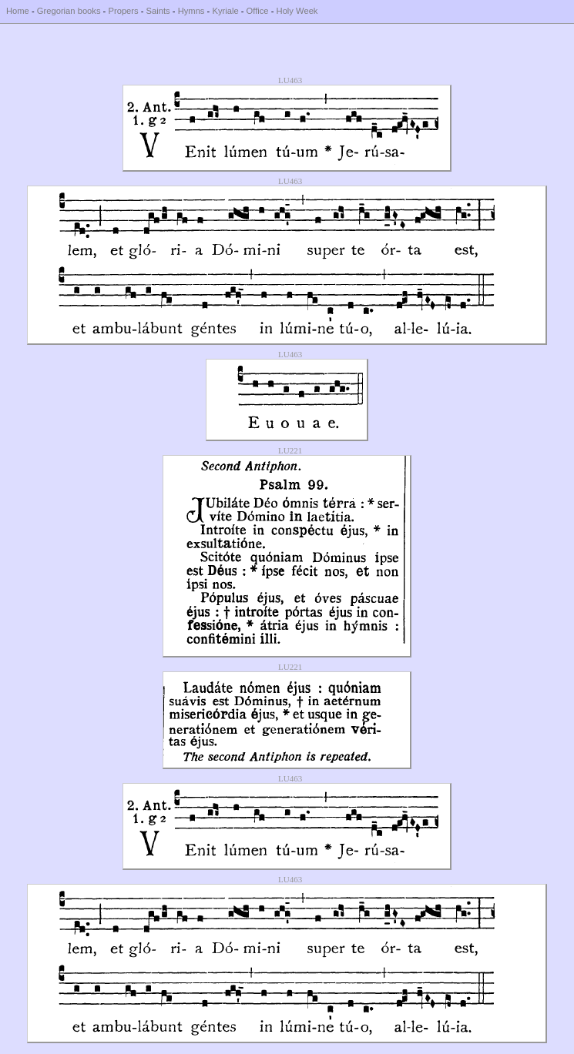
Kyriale (225, 10)
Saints (158, 10)
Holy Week (297, 10)
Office (258, 10)
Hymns (191, 10)
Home (17, 10)
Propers (123, 10)
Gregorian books (69, 10)
